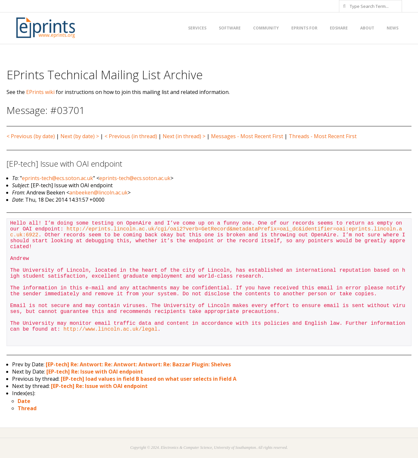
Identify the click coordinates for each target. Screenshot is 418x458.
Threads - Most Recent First (323, 136)
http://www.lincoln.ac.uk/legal (110, 329)
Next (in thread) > (184, 136)
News (392, 28)
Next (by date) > (79, 136)
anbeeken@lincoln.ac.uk (98, 192)
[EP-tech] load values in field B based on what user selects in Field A (148, 378)
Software (230, 28)
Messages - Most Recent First (247, 136)
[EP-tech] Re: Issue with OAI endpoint (94, 371)
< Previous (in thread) (130, 136)
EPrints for (304, 28)
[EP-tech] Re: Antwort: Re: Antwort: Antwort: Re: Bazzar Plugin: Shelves (138, 364)
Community (266, 28)
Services (197, 28)
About (367, 28)
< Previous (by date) (31, 136)
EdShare (339, 28)
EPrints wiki (40, 92)
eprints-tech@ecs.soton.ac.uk (57, 178)
